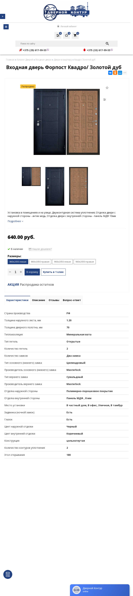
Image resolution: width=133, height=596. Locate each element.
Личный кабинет (67, 26)
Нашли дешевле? (40, 249)
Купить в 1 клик (53, 272)
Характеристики (17, 300)
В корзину (32, 272)
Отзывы (54, 300)
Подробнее (15, 221)
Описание (38, 300)
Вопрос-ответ (72, 300)
